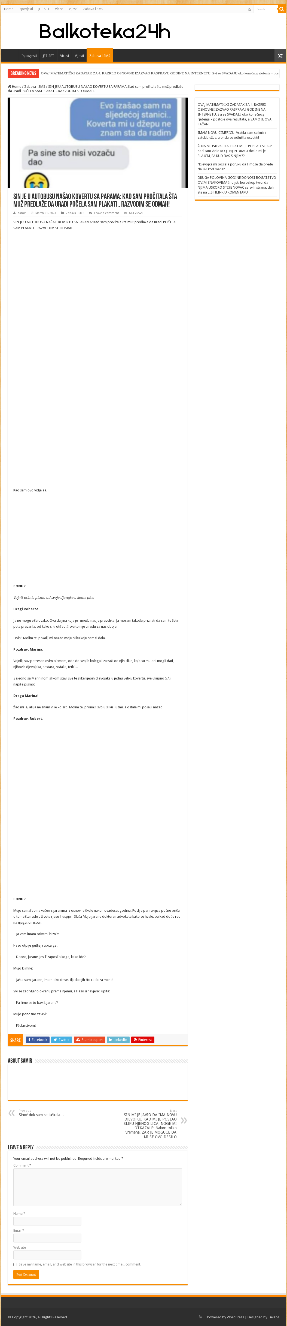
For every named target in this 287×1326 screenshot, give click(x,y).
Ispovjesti (26, 9)
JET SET (44, 9)
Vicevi (59, 9)
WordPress (235, 1317)
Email (18, 1230)
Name (19, 1214)
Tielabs (273, 1317)
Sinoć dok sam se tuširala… (47, 1113)
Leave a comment (106, 213)
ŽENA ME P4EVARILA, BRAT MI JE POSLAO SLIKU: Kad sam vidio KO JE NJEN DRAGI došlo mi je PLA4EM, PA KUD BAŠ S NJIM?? (235, 151)
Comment (22, 1165)
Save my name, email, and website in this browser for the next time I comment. (80, 1264)
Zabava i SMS (93, 9)
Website (19, 1247)
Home (8, 9)
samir (22, 213)
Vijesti (73, 9)
